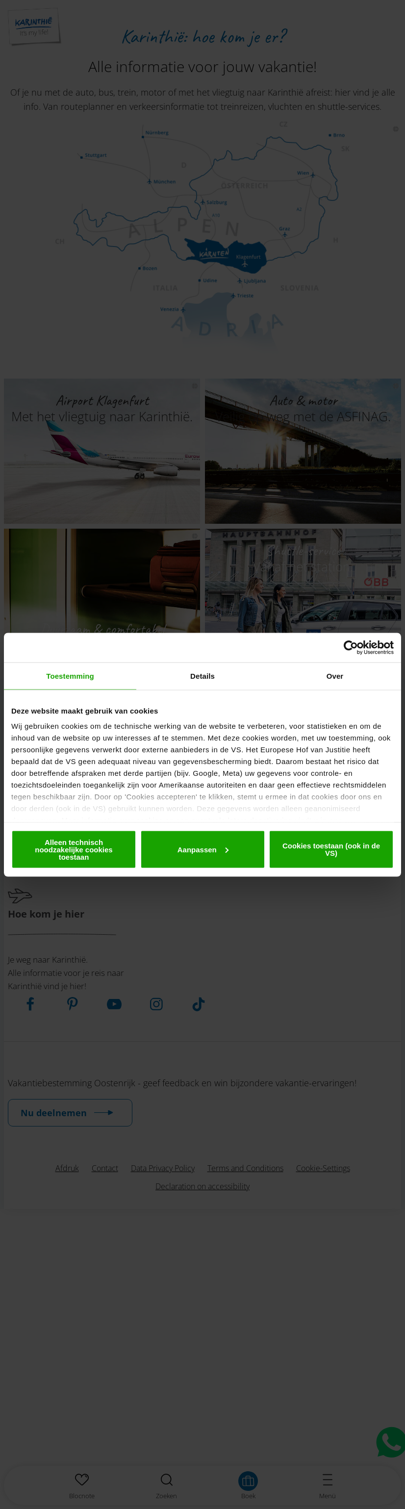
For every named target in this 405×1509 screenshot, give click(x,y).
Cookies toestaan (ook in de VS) (331, 849)
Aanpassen (202, 849)
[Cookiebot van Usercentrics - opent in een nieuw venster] (351, 647)
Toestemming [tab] (70, 675)
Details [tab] (202, 675)
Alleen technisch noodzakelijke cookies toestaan (73, 849)
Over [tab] (335, 675)
